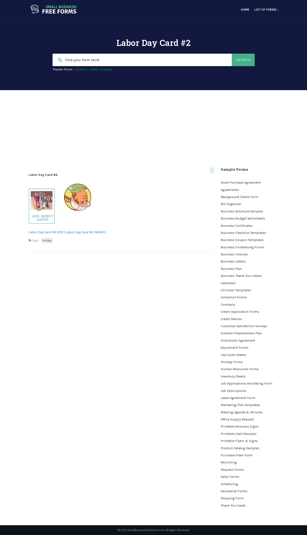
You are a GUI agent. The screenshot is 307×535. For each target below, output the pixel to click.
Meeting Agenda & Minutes (242, 412)
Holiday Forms (232, 362)
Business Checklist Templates (243, 233)
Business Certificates (237, 226)
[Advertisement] (154, 121)
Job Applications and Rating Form (246, 383)
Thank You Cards (233, 505)
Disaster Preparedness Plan (241, 333)
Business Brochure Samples (242, 211)
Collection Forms (234, 297)
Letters (93, 69)
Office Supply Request (237, 419)
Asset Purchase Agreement (241, 182)
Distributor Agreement (238, 340)
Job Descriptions (233, 391)
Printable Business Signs (239, 426)
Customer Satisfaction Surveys (244, 326)
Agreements (230, 190)
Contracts (81, 69)
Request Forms (232, 470)
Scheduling (229, 484)
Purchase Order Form (237, 455)
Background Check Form (239, 197)
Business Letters (233, 261)
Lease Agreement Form (238, 398)
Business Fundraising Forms (242, 247)
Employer (106, 69)
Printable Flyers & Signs (239, 441)
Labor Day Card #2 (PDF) (47, 232)
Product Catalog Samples (240, 448)
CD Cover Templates (236, 290)
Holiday (47, 240)
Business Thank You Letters (241, 276)
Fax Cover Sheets (233, 355)
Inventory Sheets (233, 376)
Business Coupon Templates (242, 240)
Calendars (228, 283)
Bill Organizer (231, 204)
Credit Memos (231, 319)
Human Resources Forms (240, 369)
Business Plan (231, 269)
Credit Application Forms (240, 312)
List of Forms (266, 9)
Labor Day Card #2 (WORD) (86, 232)
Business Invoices (234, 254)
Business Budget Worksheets (243, 218)
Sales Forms (230, 477)
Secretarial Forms (234, 491)
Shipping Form (232, 498)
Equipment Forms (234, 348)
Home (245, 9)
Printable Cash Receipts (239, 434)
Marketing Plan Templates (240, 405)
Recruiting (229, 462)
